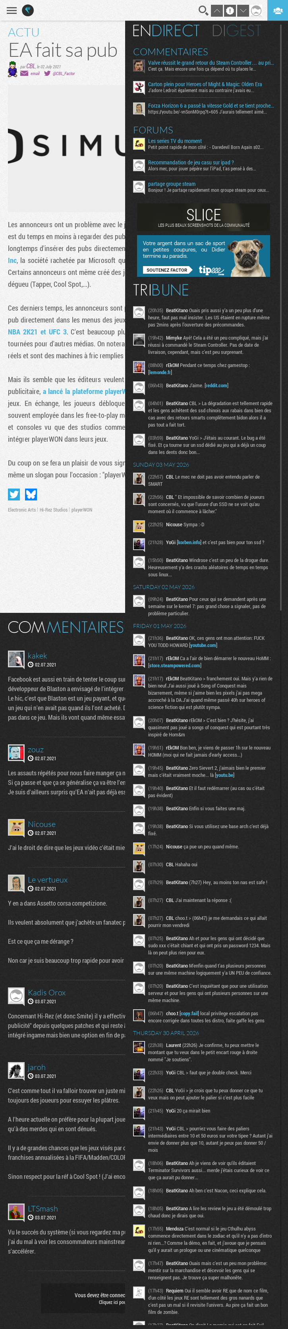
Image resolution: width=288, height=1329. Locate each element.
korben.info (189, 542)
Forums (153, 130)
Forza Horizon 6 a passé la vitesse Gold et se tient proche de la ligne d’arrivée (211, 105)
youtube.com (203, 645)
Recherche (204, 11)
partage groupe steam (171, 184)
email (35, 73)
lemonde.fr (160, 372)
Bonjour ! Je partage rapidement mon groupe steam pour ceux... (208, 190)
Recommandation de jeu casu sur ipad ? (191, 162)
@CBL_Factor (64, 73)
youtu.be (224, 774)
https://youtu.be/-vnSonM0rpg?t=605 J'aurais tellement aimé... (207, 111)
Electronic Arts (22, 510)
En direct (166, 31)
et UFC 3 (54, 331)
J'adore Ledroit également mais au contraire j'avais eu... (201, 90)
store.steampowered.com (174, 665)
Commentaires (170, 52)
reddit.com (216, 385)
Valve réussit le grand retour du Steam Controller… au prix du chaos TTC (211, 63)
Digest (237, 31)
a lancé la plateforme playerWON (89, 391)
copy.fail (189, 1013)
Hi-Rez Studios (54, 510)
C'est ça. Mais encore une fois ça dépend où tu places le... (202, 68)
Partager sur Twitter (14, 494)
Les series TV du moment (175, 141)
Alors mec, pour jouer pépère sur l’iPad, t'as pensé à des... (202, 168)
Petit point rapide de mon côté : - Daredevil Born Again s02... (206, 147)
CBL (30, 66)
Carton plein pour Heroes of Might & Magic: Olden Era (205, 84)
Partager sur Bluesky (31, 494)
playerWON (82, 510)
